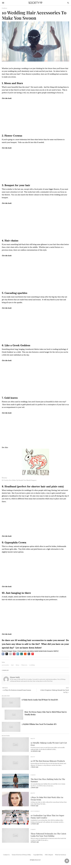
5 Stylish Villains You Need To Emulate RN (39, 724)
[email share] (10, 654)
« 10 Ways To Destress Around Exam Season (16, 690)
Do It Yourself (35, 811)
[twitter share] (7, 654)
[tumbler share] (29, 654)
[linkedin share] (18, 654)
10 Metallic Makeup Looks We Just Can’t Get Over (49, 743)
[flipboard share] (32, 654)
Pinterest (24, 665)
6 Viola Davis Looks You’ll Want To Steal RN (40, 699)
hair (12, 665)
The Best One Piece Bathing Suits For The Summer (48, 780)
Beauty (4, 477)
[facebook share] (3, 654)
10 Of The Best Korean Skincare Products (48, 761)
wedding (32, 665)
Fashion (4, 8)
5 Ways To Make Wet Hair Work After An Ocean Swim (47, 798)
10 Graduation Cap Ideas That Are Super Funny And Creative (47, 816)
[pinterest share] (14, 654)
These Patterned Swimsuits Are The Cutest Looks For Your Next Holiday (48, 834)
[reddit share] (25, 654)
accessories (5, 665)
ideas (17, 665)
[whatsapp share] (21, 654)
